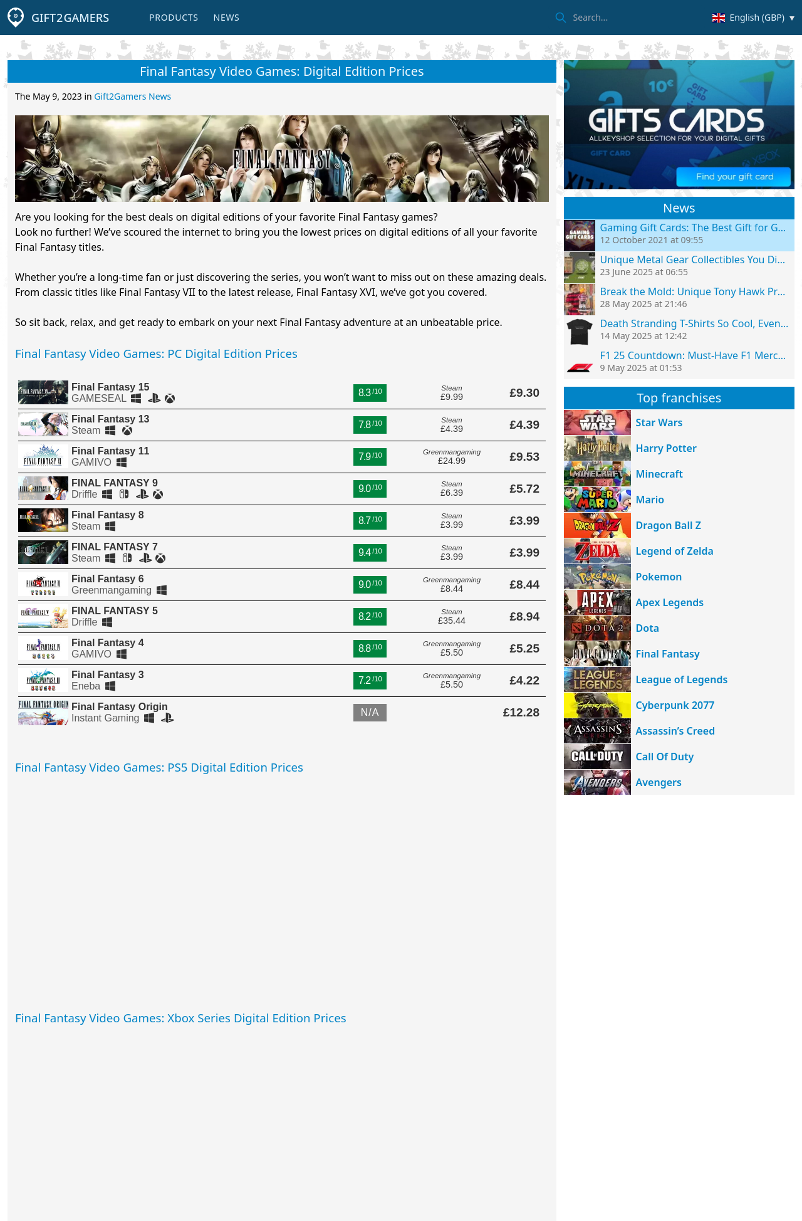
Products (173, 17)
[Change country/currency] (753, 17)
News (227, 17)
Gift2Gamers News (132, 96)
